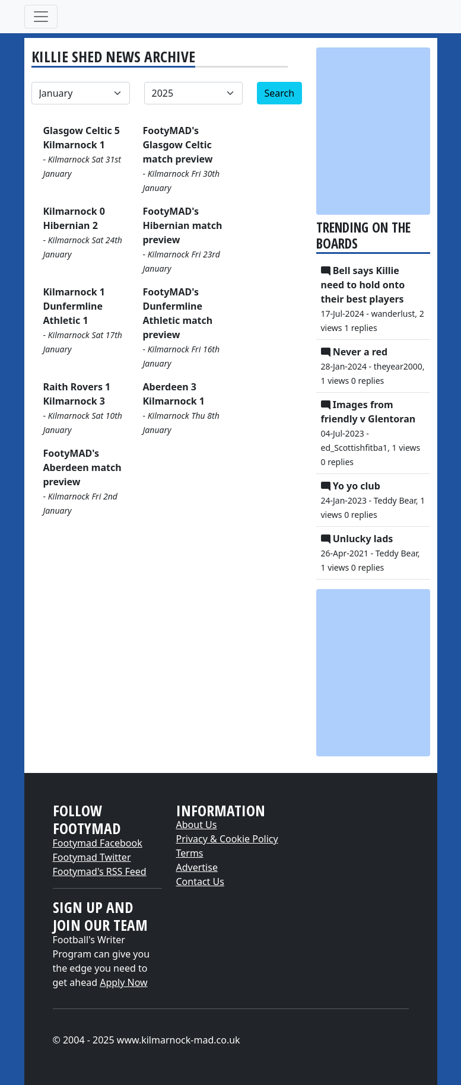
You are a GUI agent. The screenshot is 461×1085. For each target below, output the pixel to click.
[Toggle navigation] (41, 16)
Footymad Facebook (97, 842)
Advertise (197, 867)
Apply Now (123, 982)
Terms (190, 853)
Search (280, 93)
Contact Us (200, 881)
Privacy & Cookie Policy (227, 838)
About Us (196, 824)
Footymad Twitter (92, 857)
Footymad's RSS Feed (100, 871)
